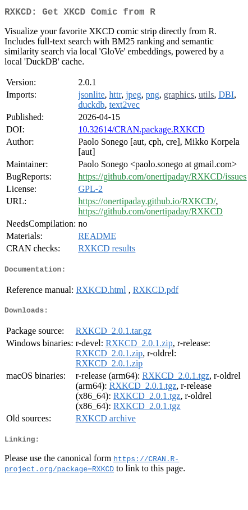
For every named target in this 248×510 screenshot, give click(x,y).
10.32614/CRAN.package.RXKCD (141, 131)
